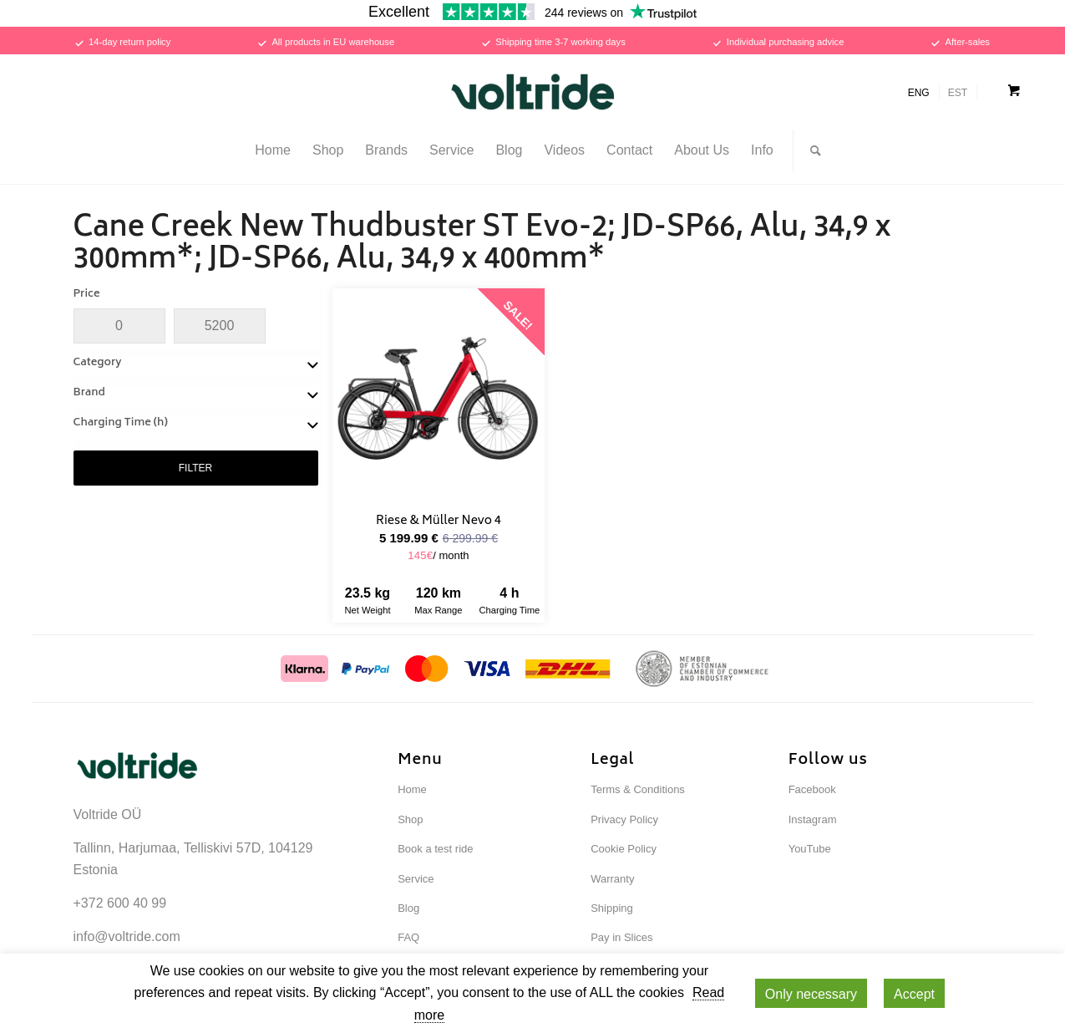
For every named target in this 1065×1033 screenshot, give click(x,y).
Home (412, 789)
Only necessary (811, 994)
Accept (914, 994)
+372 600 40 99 (120, 903)
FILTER (195, 468)
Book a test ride (435, 848)
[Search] (810, 150)
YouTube (810, 848)
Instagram (813, 819)
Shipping (612, 908)
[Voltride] (533, 92)
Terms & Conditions (638, 789)
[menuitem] (273, 150)
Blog (408, 908)
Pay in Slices (621, 937)
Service (416, 879)
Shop (410, 819)
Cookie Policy (624, 848)
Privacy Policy (624, 819)
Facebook (812, 789)
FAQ (408, 937)
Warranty (612, 879)
